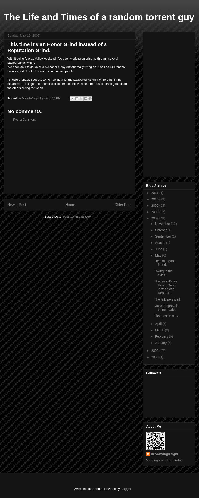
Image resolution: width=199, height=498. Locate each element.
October (161, 230)
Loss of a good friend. (165, 263)
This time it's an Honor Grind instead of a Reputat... (165, 287)
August (160, 242)
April (158, 324)
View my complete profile (164, 460)
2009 (155, 205)
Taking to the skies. (163, 273)
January (161, 343)
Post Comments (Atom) (78, 216)
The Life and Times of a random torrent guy (99, 17)
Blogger (126, 489)
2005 (155, 357)
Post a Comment (24, 119)
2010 (155, 199)
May (158, 255)
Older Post (122, 205)
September (163, 236)
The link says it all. (167, 299)
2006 (155, 350)
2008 (155, 212)
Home (70, 205)
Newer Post (16, 205)
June (159, 249)
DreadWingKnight (164, 454)
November (163, 223)
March (160, 330)
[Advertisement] (69, 161)
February (162, 336)
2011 (155, 193)
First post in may (166, 316)
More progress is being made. (166, 307)
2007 (155, 218)
